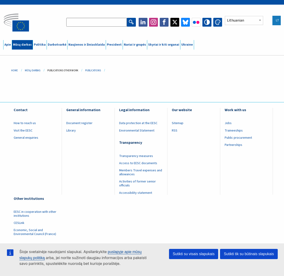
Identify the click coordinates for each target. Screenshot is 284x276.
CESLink (19, 223)
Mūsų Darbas (32, 70)
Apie (7, 44)
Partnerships (233, 145)
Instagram (153, 22)
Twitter (175, 22)
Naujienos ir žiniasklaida (86, 44)
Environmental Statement (136, 130)
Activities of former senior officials (137, 183)
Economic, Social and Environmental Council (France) (35, 232)
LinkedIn (143, 22)
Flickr (196, 22)
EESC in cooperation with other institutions (35, 214)
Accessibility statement (135, 193)
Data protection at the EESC (138, 123)
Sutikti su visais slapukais (194, 254)
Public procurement (238, 137)
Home (14, 70)
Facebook (164, 22)
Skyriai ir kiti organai (163, 44)
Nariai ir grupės (135, 44)
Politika (40, 44)
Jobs (228, 123)
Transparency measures (136, 156)
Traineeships (234, 130)
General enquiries (26, 137)
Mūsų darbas (22, 44)
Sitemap (177, 123)
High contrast (207, 22)
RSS (174, 130)
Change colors (217, 22)
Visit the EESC (23, 130)
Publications (93, 70)
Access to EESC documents (138, 163)
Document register (79, 123)
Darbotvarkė (57, 44)
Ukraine (187, 44)
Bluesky (185, 22)
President (114, 44)
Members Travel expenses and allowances (140, 172)
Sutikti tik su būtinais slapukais (249, 254)
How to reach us (25, 123)
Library (71, 130)
